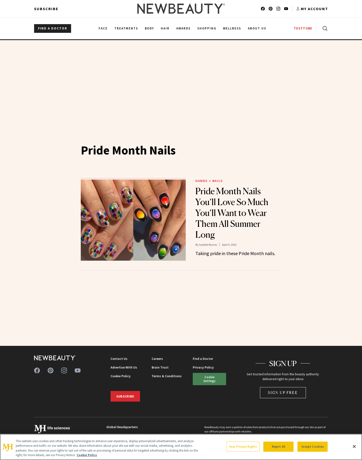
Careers (157, 358)
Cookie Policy (121, 376)
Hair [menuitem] (165, 28)
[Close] (354, 446)
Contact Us (119, 358)
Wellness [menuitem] (232, 28)
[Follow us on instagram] (278, 9)
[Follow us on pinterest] (271, 9)
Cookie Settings (209, 379)
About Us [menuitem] (257, 28)
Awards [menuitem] (183, 28)
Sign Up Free (283, 392)
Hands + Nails (209, 181)
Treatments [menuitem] (126, 28)
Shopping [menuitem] (206, 28)
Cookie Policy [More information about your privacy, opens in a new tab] (87, 455)
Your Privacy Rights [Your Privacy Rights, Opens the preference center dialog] (243, 447)
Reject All (278, 447)
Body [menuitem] (149, 28)
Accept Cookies (313, 447)
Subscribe (46, 8)
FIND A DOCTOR (52, 28)
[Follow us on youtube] (286, 9)
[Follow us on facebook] (263, 9)
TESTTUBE (303, 28)
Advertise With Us (124, 367)
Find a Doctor (203, 358)
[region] (181, 447)
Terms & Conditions (167, 376)
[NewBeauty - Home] (181, 9)
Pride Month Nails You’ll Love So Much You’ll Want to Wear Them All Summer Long (231, 213)
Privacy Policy (203, 367)
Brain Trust (160, 367)
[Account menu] (312, 9)
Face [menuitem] (103, 28)
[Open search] (324, 28)
